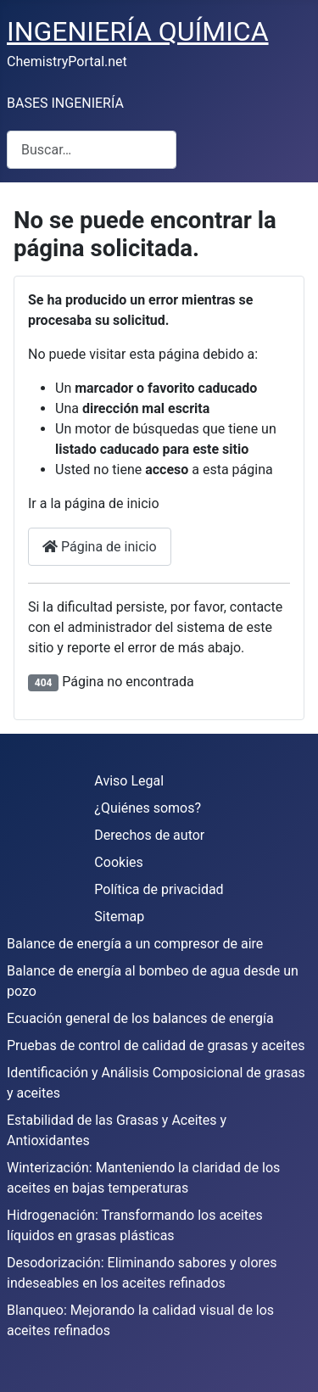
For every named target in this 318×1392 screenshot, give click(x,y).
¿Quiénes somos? (147, 808)
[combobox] (91, 150)
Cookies (118, 862)
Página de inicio (99, 547)
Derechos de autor (149, 835)
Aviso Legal (129, 781)
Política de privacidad (158, 889)
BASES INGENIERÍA (65, 103)
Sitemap (119, 916)
